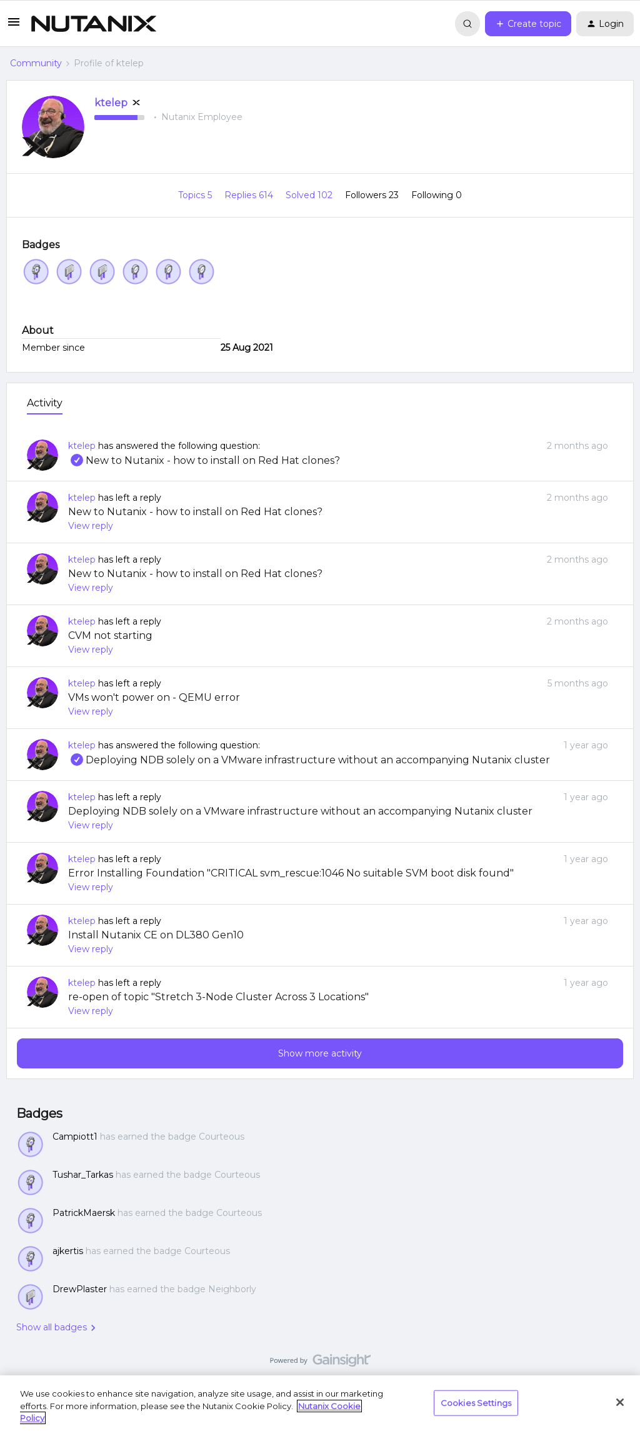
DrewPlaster (79, 1289)
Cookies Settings (476, 1402)
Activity (44, 403)
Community (36, 63)
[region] (320, 1403)
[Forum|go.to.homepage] (93, 23)
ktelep (111, 103)
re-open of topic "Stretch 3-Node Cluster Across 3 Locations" (218, 997)
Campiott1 (75, 1136)
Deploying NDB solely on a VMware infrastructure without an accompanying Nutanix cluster (309, 760)
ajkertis (67, 1251)
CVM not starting (110, 635)
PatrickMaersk (83, 1212)
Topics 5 (196, 195)
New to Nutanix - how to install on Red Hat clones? (204, 460)
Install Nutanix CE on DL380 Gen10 (156, 935)
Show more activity (320, 1053)
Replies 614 (250, 195)
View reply (90, 525)
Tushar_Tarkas (82, 1174)
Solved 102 (310, 195)
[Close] (620, 1402)
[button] (13, 26)
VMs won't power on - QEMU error (154, 697)
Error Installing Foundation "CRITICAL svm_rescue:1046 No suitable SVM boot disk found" (291, 873)
